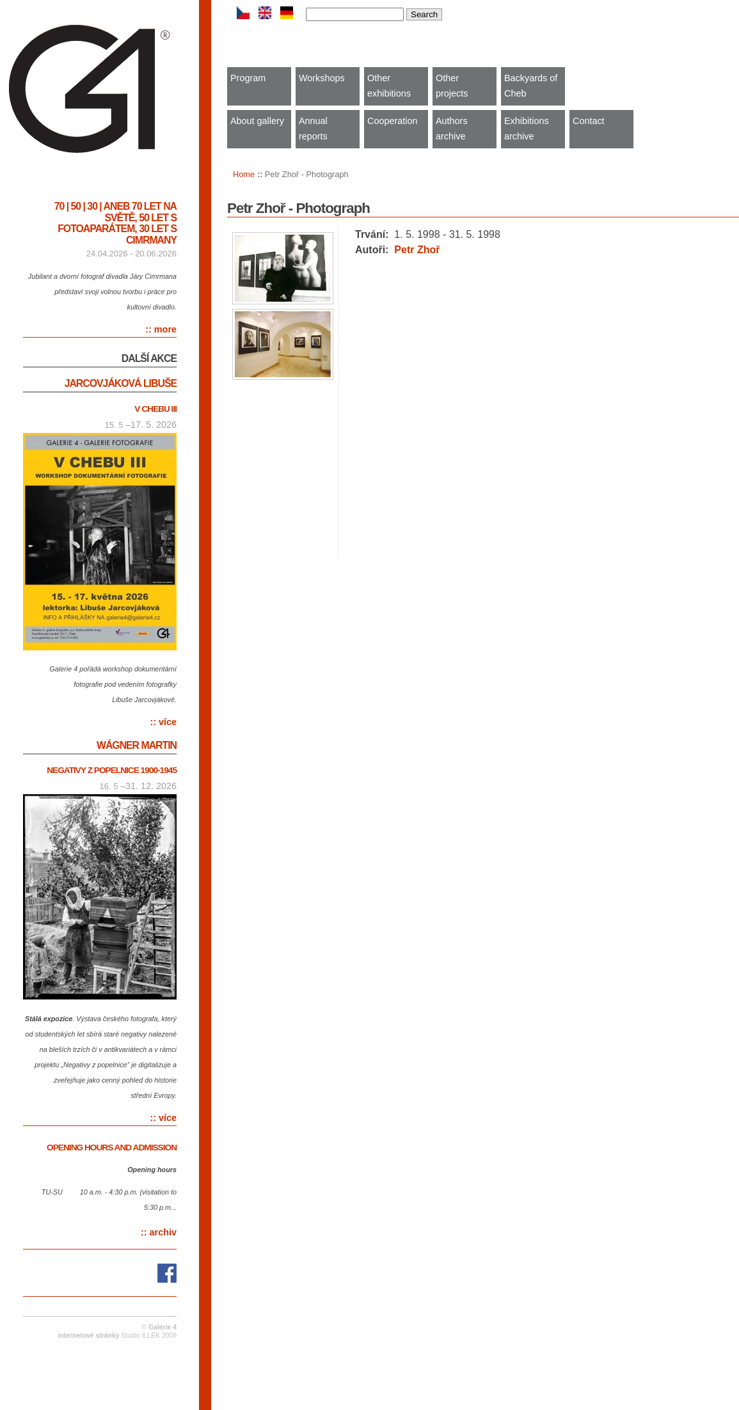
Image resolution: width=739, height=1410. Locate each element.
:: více (163, 722)
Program (248, 78)
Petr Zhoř (417, 249)
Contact (589, 121)
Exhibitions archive (526, 128)
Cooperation (392, 121)
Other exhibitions (389, 85)
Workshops (322, 78)
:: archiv (159, 1232)
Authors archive (452, 128)
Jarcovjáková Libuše (121, 383)
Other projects (452, 85)
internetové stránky (89, 1335)
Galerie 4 (162, 1327)
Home (244, 174)
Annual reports (313, 128)
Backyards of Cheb (530, 85)
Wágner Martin (137, 745)
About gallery (257, 121)
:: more (161, 329)
